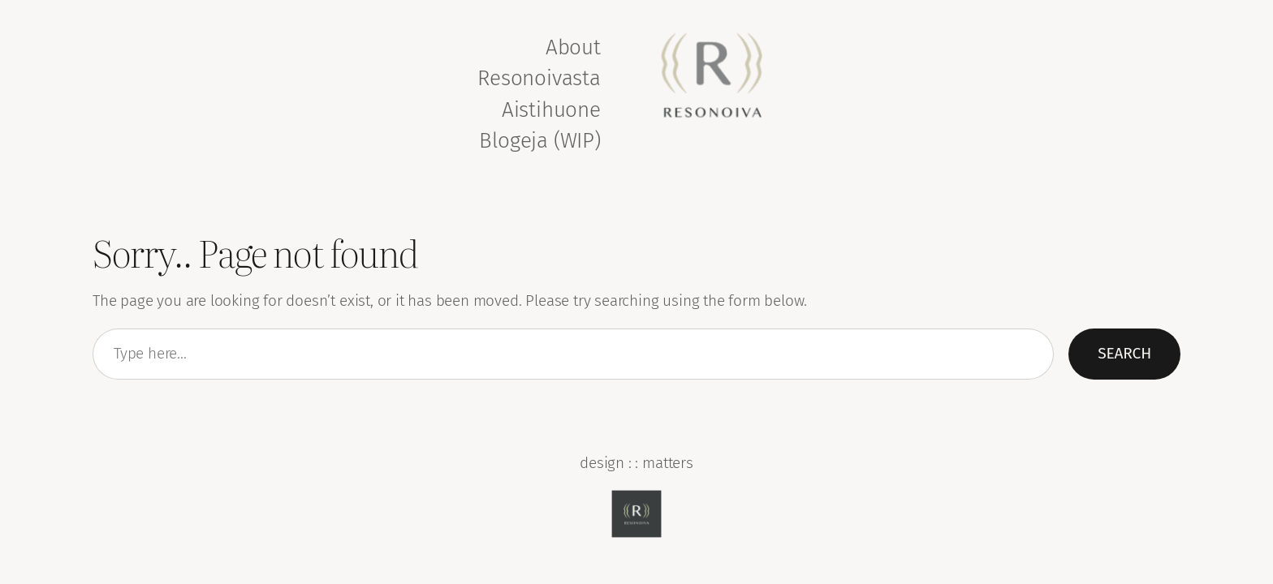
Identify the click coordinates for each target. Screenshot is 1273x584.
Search (1124, 353)
